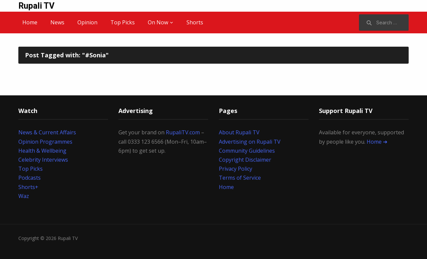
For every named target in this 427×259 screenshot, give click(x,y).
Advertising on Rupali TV (250, 141)
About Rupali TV (239, 132)
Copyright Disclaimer (245, 159)
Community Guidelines (247, 150)
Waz (23, 196)
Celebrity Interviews (43, 159)
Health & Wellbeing (42, 150)
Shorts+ (28, 187)
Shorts (194, 22)
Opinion (87, 22)
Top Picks (122, 22)
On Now (158, 22)
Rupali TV (36, 6)
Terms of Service (240, 177)
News (57, 22)
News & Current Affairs (47, 132)
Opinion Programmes (45, 141)
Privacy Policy (235, 168)
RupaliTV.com (183, 132)
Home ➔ (377, 141)
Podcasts (29, 177)
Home (29, 22)
